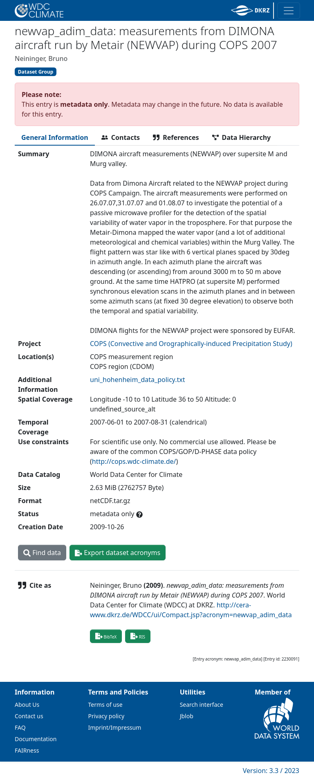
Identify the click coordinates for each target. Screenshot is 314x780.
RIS (137, 636)
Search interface (201, 704)
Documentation (35, 739)
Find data (42, 552)
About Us (27, 704)
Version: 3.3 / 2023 (271, 770)
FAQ (20, 727)
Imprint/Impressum (114, 727)
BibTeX (106, 636)
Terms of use (105, 704)
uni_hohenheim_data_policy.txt (137, 379)
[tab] (55, 137)
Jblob (186, 716)
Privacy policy (106, 716)
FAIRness (27, 750)
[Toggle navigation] (288, 10)
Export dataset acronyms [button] (117, 552)
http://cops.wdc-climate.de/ (134, 461)
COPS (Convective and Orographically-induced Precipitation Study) (191, 343)
